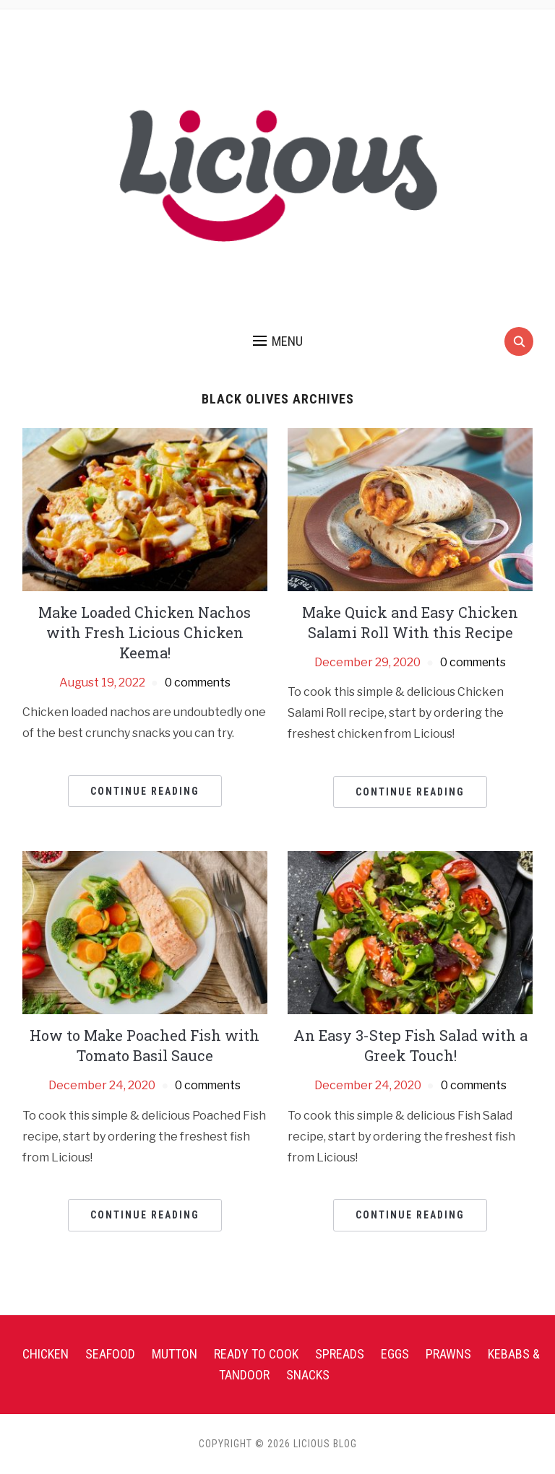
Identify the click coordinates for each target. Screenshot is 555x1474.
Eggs (395, 1353)
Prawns (448, 1353)
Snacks (308, 1374)
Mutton (174, 1353)
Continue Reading (144, 791)
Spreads (339, 1353)
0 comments (197, 682)
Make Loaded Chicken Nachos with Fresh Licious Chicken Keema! (144, 632)
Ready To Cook (256, 1353)
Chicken (45, 1353)
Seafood (110, 1353)
